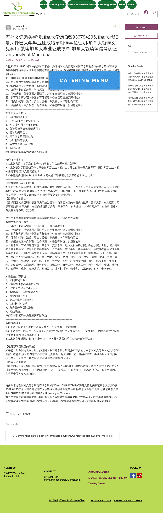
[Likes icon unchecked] (8, 414)
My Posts (41, 14)
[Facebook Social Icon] (133, 475)
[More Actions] (117, 26)
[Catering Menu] (84, 80)
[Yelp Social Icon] (139, 475)
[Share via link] (24, 414)
